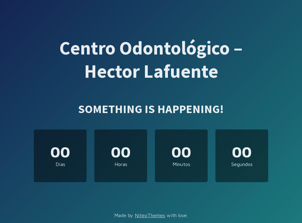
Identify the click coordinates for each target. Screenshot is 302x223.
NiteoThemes (150, 215)
